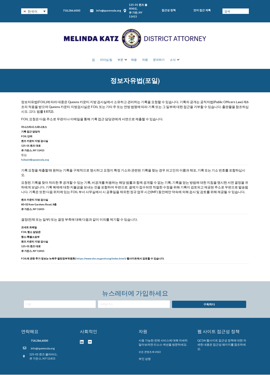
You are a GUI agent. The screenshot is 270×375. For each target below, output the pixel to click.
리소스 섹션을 (163, 345)
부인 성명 (145, 359)
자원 (145, 59)
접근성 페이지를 (223, 345)
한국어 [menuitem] (32, 11)
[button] (209, 304)
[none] (34, 11)
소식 (173, 59)
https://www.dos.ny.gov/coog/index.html (100, 258)
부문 (120, 59)
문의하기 (159, 59)
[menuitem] (34, 11)
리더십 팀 (106, 59)
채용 (134, 59)
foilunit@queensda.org (35, 160)
